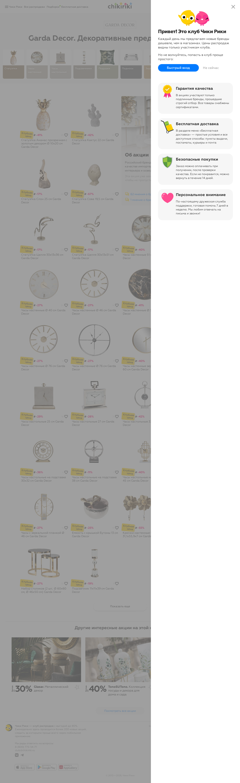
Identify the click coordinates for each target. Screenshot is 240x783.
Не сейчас (211, 68)
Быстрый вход (178, 68)
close (233, 7)
